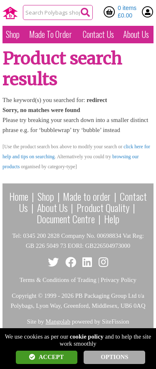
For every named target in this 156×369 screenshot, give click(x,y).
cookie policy (87, 336)
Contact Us (98, 34)
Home (18, 196)
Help (111, 218)
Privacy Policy (118, 280)
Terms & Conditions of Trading (58, 280)
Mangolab (58, 321)
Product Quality (103, 207)
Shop (13, 34)
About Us (136, 34)
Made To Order (50, 34)
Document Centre (66, 218)
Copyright (24, 295)
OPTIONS (114, 357)
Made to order (87, 196)
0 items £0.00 (127, 12)
